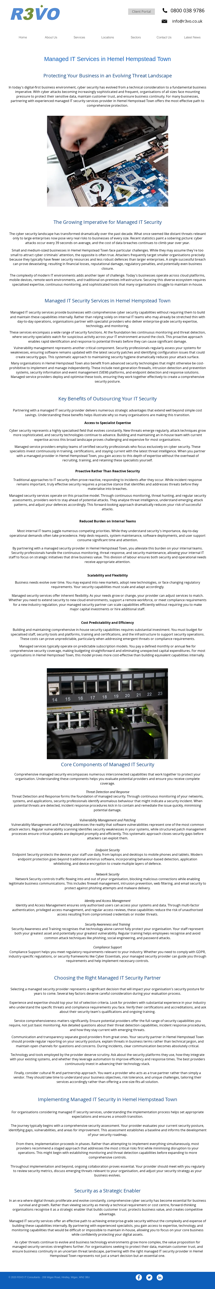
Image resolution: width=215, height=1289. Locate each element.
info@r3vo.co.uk (187, 21)
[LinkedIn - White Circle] (160, 1277)
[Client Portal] (141, 11)
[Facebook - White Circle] (139, 1277)
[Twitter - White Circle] (149, 1277)
